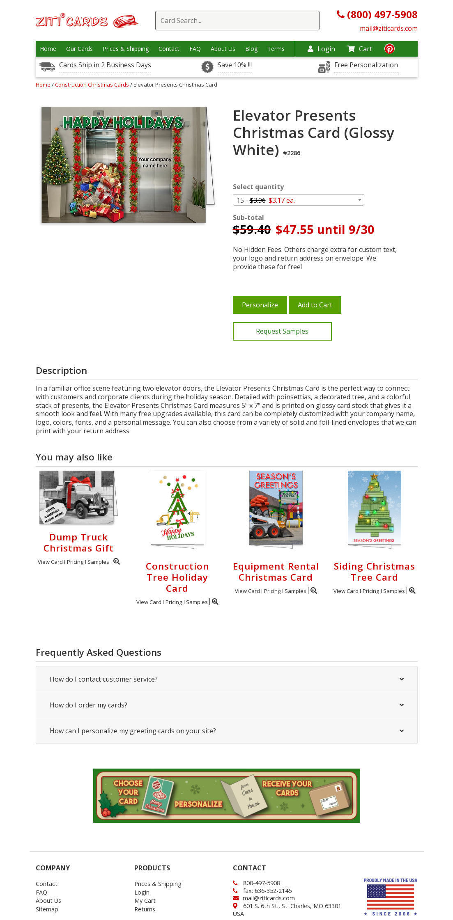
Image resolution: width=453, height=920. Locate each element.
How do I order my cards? (227, 705)
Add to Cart (315, 304)
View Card (50, 561)
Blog (251, 49)
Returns (144, 909)
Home (48, 49)
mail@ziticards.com (389, 28)
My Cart (145, 900)
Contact (169, 49)
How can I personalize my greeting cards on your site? (227, 731)
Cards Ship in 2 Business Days (105, 65)
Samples (98, 561)
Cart (359, 48)
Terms (276, 49)
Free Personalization (366, 65)
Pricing (75, 561)
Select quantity (258, 187)
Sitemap (47, 909)
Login (321, 48)
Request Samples (282, 331)
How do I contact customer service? (227, 679)
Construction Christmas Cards (92, 84)
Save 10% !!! (235, 65)
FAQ (195, 49)
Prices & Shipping (126, 49)
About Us (223, 49)
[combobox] (298, 200)
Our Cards (79, 49)
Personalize (260, 304)
